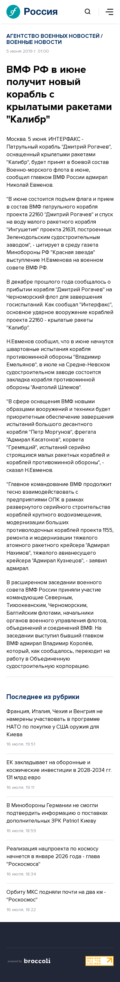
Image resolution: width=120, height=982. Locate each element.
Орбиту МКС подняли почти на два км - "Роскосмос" (56, 896)
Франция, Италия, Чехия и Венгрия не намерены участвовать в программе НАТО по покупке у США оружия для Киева (54, 723)
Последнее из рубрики (42, 697)
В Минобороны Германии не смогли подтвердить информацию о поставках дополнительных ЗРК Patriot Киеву (57, 813)
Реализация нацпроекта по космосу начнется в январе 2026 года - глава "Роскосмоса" (53, 856)
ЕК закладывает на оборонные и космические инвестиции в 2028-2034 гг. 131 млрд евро (59, 770)
